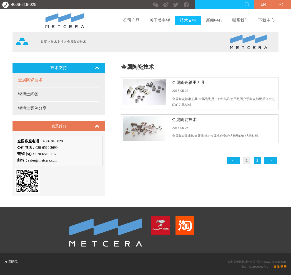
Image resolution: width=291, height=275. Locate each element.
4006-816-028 (19, 4)
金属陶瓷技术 (76, 42)
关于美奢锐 (160, 20)
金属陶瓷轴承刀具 (188, 82)
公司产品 (131, 20)
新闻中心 (214, 20)
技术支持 (188, 20)
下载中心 (266, 20)
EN (263, 4)
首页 (44, 42)
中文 (281, 4)
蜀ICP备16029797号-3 (255, 266)
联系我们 (240, 20)
